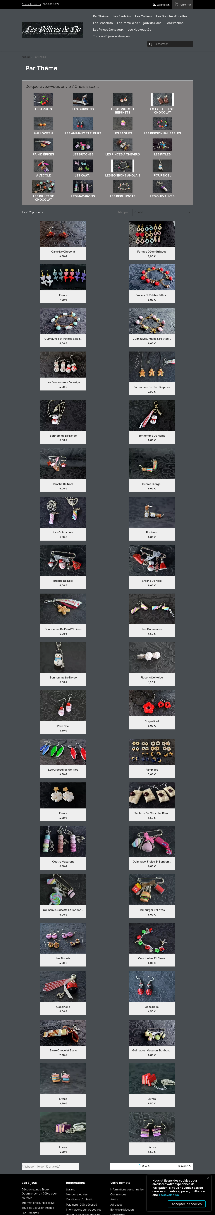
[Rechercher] (170, 44)
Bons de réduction (122, 1209)
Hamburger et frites (152, 910)
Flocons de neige (152, 677)
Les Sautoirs (122, 16)
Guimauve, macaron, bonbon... (151, 1050)
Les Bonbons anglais (122, 175)
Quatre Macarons (63, 861)
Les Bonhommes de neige (63, 382)
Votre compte (120, 1183)
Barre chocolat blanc (63, 1050)
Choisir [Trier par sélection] (163, 212)
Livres (63, 1099)
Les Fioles (162, 154)
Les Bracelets (103, 23)
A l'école (43, 175)
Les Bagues (122, 133)
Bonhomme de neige (63, 435)
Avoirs (114, 1199)
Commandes (118, 1194)
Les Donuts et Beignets (122, 110)
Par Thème (101, 16)
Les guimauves (152, 629)
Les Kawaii (83, 175)
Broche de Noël (63, 484)
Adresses (116, 1204)
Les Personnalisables (162, 133)
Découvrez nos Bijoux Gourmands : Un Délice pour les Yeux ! (39, 1193)
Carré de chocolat (63, 251)
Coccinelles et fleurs (152, 958)
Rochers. (152, 532)
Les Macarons (83, 196)
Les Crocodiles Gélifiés (63, 769)
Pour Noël (162, 175)
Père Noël (63, 726)
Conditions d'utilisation (80, 1199)
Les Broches (174, 23)
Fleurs (63, 295)
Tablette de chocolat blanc (152, 813)
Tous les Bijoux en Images (111, 36)
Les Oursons (83, 109)
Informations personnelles (127, 1189)
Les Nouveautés (139, 30)
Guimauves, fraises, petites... (152, 338)
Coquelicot (152, 721)
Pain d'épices (43, 154)
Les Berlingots (122, 196)
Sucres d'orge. (151, 484)
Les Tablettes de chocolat (162, 110)
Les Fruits (43, 109)
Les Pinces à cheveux (108, 30)
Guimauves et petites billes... (63, 338)
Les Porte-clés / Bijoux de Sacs (139, 23)
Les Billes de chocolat (43, 198)
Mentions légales (77, 1194)
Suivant (185, 1166)
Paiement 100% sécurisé (81, 1204)
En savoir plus (169, 1195)
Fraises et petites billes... (152, 295)
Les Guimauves (162, 196)
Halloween (43, 133)
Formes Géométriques (151, 251)
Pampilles (152, 769)
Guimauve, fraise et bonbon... (152, 861)
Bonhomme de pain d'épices (151, 387)
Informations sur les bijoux (38, 1202)
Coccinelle (63, 1007)
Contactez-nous (31, 4)
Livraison (71, 1189)
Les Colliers (143, 16)
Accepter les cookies (187, 1204)
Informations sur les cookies (84, 1209)
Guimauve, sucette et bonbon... (63, 910)
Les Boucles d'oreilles (171, 16)
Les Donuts (63, 958)
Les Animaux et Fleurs (83, 133)
